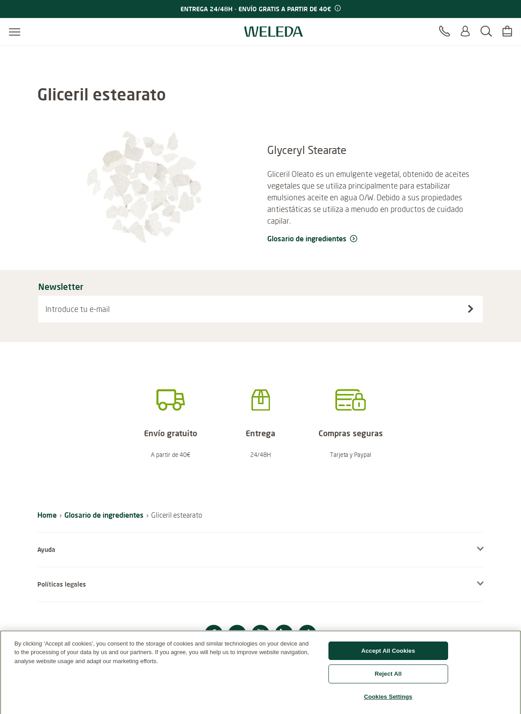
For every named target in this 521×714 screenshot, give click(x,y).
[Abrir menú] (14, 31)
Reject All (388, 677)
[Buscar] (486, 31)
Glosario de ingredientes (104, 515)
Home (47, 515)
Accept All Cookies (388, 654)
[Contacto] (444, 31)
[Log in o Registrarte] (465, 31)
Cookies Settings (388, 700)
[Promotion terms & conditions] (337, 9)
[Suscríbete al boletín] (470, 308)
